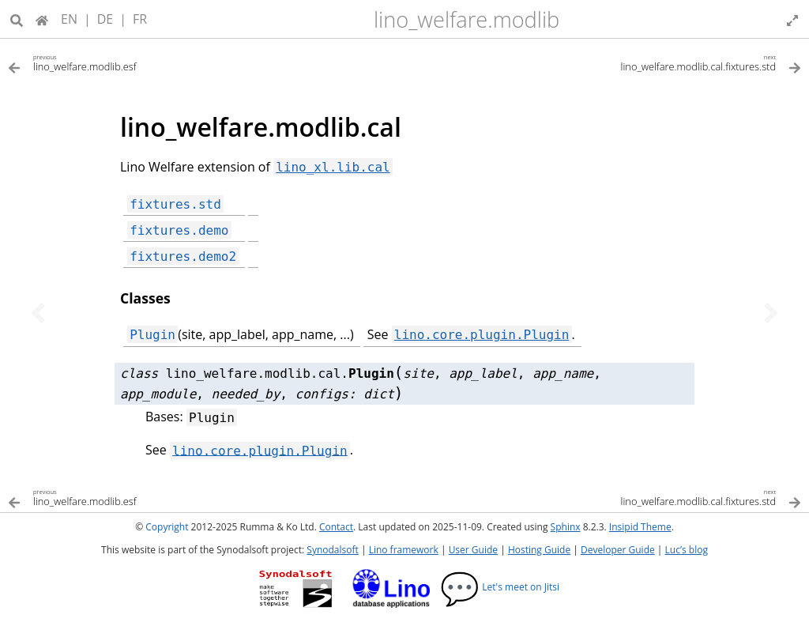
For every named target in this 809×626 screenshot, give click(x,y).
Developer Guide (618, 549)
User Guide (473, 549)
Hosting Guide (539, 549)
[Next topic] (771, 313)
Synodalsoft (332, 549)
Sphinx (566, 527)
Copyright (166, 527)
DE (105, 19)
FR (140, 19)
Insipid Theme (640, 527)
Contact (336, 527)
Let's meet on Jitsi (499, 587)
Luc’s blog (686, 549)
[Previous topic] (38, 313)
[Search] (16, 19)
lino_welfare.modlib (466, 19)
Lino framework (403, 549)
